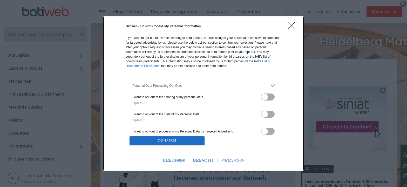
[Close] (293, 26)
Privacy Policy (232, 161)
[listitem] (203, 85)
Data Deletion (174, 161)
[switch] (268, 96)
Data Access (203, 161)
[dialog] (203, 93)
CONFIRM (168, 141)
